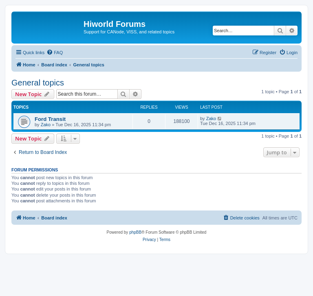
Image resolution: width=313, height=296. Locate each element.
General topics (37, 82)
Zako (46, 124)
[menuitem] (54, 52)
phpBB (135, 232)
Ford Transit (50, 119)
